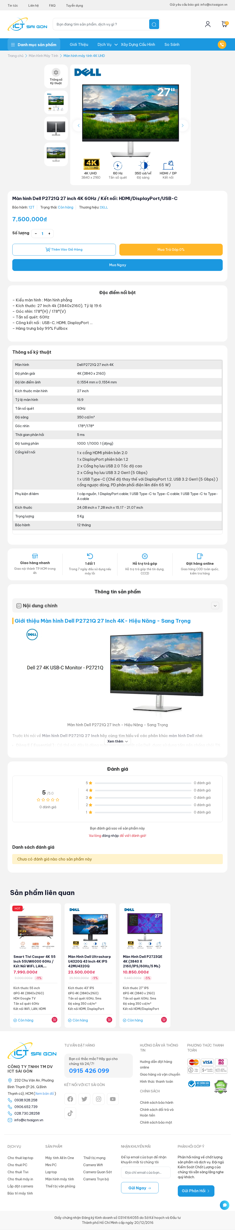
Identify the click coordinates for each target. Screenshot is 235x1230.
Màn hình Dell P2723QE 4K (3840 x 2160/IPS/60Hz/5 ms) (143, 962)
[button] (182, 125)
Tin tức (13, 5)
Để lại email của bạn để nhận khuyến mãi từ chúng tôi (143, 1160)
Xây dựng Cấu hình (138, 44)
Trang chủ (15, 56)
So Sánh (172, 44)
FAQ (52, 5)
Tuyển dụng (74, 5)
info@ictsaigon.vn (28, 1120)
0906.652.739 (26, 1107)
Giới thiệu (79, 44)
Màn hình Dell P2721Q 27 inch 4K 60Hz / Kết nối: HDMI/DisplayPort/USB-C (100, 198)
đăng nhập (110, 836)
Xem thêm (117, 741)
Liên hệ (33, 5)
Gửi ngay (139, 1188)
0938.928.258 (25, 1101)
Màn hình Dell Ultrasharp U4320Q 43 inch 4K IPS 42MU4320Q (89, 962)
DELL (104, 207)
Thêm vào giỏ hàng (64, 250)
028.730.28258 (27, 1114)
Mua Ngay (117, 265)
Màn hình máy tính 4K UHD (84, 56)
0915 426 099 (89, 1071)
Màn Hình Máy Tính (43, 56)
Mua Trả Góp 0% (170, 250)
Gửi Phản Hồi (196, 1191)
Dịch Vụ (104, 44)
